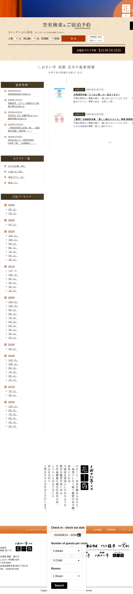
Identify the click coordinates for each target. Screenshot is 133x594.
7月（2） (12, 252)
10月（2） (13, 364)
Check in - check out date (66, 527)
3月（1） (12, 259)
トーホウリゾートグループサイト (41, 530)
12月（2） (13, 302)
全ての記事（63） (17, 166)
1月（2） (12, 380)
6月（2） (12, 322)
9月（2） (12, 368)
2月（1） (12, 338)
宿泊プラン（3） (16, 177)
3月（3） (12, 426)
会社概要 (97, 530)
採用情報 (111, 530)
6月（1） (12, 376)
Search (59, 585)
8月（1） (12, 248)
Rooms (56, 568)
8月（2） (12, 410)
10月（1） (13, 240)
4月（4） (12, 422)
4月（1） (12, 224)
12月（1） (13, 236)
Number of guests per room (66, 543)
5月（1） (12, 256)
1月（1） (12, 213)
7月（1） (12, 391)
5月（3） (12, 418)
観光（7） (13, 182)
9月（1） (12, 209)
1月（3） (12, 291)
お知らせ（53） (16, 171)
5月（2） (12, 279)
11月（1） (13, 360)
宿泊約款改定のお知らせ (19, 94)
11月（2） (13, 306)
